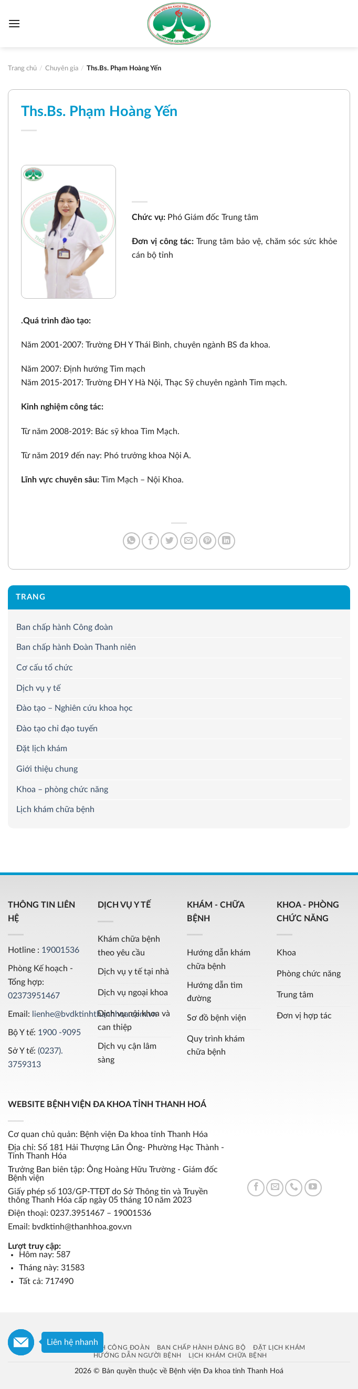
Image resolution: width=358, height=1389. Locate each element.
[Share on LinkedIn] (226, 541)
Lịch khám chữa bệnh (55, 809)
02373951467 (34, 996)
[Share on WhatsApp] (131, 541)
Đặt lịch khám (41, 749)
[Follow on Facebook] (256, 1187)
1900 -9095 (59, 1032)
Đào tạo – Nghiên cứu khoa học (74, 708)
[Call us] (293, 1187)
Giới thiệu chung (47, 769)
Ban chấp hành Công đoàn (64, 627)
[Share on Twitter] (169, 541)
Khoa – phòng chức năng (62, 789)
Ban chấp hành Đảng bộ (201, 1347)
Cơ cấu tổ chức (44, 668)
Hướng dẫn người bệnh (137, 1355)
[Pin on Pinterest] (207, 541)
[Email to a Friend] (188, 541)
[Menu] (14, 23)
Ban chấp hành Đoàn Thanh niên (76, 648)
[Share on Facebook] (150, 541)
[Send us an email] (274, 1187)
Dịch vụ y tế (38, 688)
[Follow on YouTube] (313, 1187)
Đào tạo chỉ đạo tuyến (57, 728)
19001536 (60, 950)
